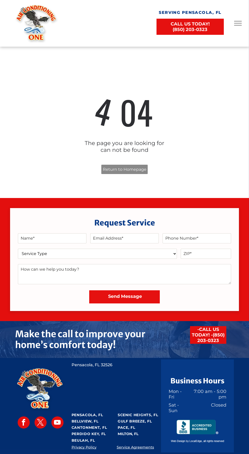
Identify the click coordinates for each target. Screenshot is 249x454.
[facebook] (24, 423)
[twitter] (41, 423)
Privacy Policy (84, 447)
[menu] (237, 23)
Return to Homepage (124, 169)
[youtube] (57, 423)
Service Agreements (135, 447)
